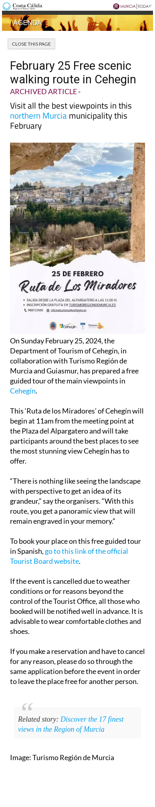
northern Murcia (38, 115)
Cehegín (23, 390)
